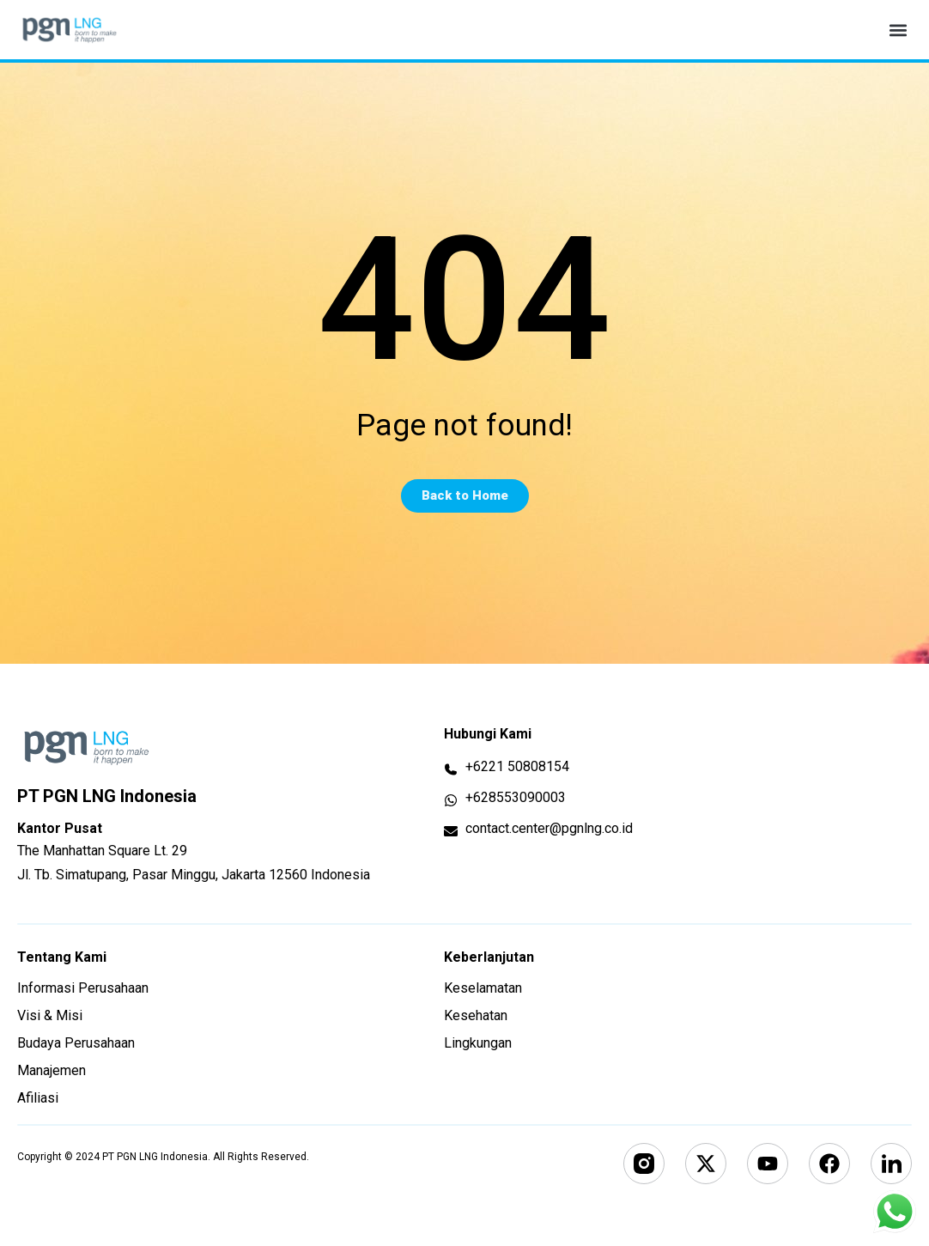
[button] (897, 29)
